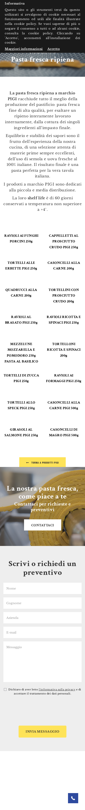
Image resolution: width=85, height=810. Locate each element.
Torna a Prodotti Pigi (42, 462)
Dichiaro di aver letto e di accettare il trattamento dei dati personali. (42, 691)
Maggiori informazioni (24, 49)
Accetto (53, 49)
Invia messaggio (42, 731)
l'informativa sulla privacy (57, 689)
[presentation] (42, 711)
